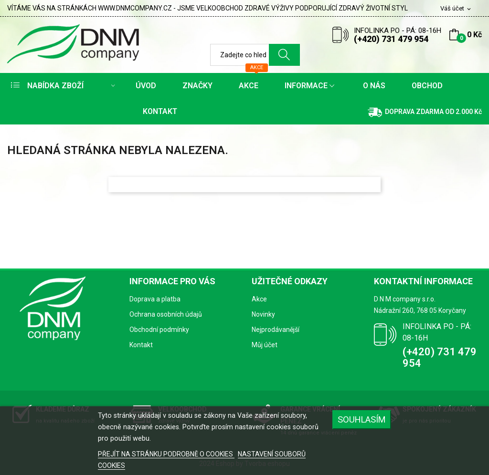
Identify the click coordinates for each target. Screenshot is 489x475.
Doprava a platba (155, 299)
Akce (259, 299)
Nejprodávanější (275, 329)
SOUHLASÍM (362, 419)
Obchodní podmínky (159, 329)
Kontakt (141, 345)
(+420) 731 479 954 (391, 39)
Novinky (263, 314)
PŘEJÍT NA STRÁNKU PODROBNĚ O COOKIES (166, 454)
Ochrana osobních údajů (165, 314)
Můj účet (264, 345)
